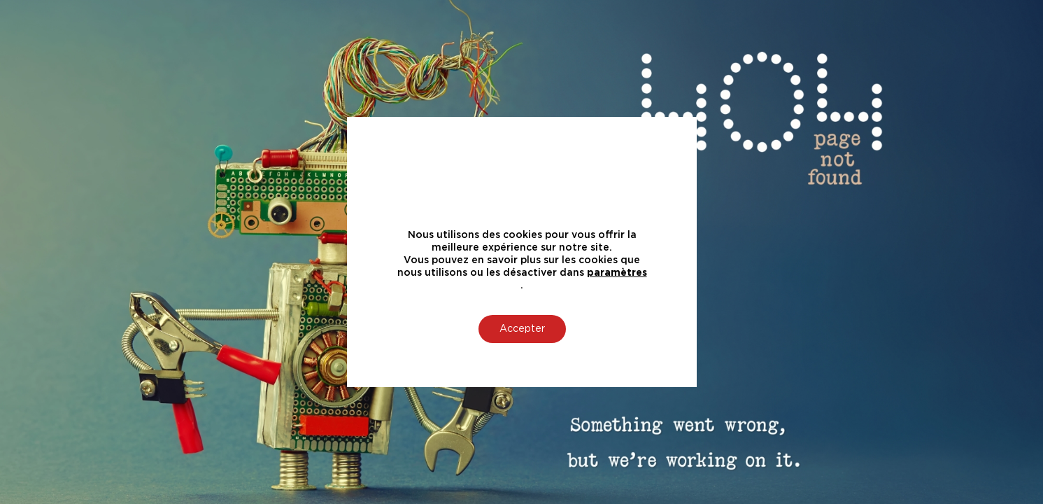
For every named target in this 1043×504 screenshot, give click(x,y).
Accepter (521, 329)
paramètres (616, 273)
